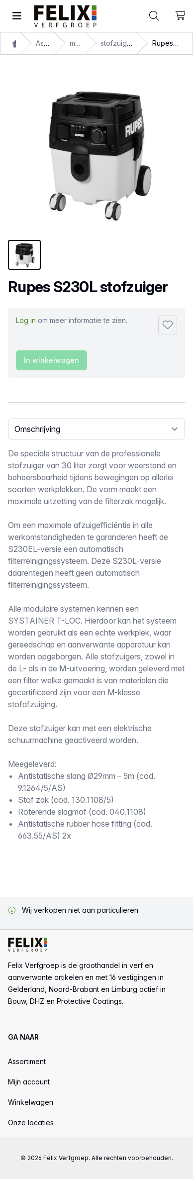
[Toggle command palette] (154, 16)
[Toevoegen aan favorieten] (167, 325)
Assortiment (27, 1061)
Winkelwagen (30, 1102)
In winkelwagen (51, 360)
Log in (26, 320)
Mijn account (29, 1081)
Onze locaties (31, 1122)
